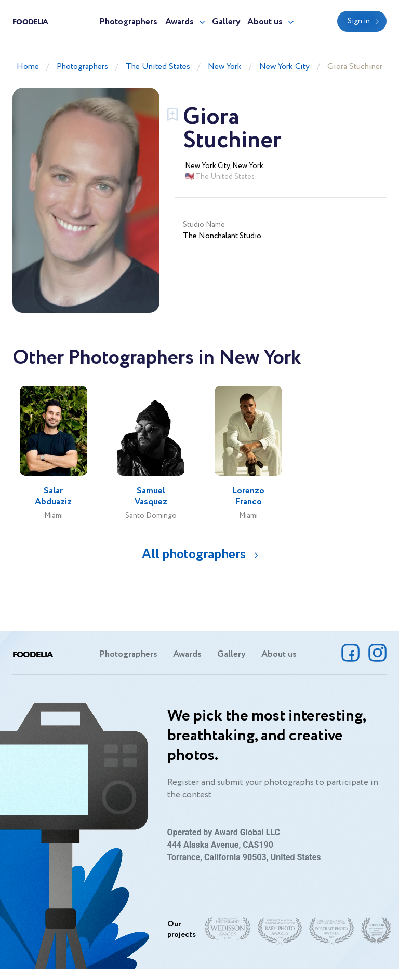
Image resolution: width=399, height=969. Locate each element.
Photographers (128, 22)
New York (225, 67)
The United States (158, 67)
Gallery (226, 22)
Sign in (359, 21)
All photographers (194, 554)
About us (265, 22)
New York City (284, 67)
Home (28, 67)
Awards (179, 22)
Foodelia (30, 21)
